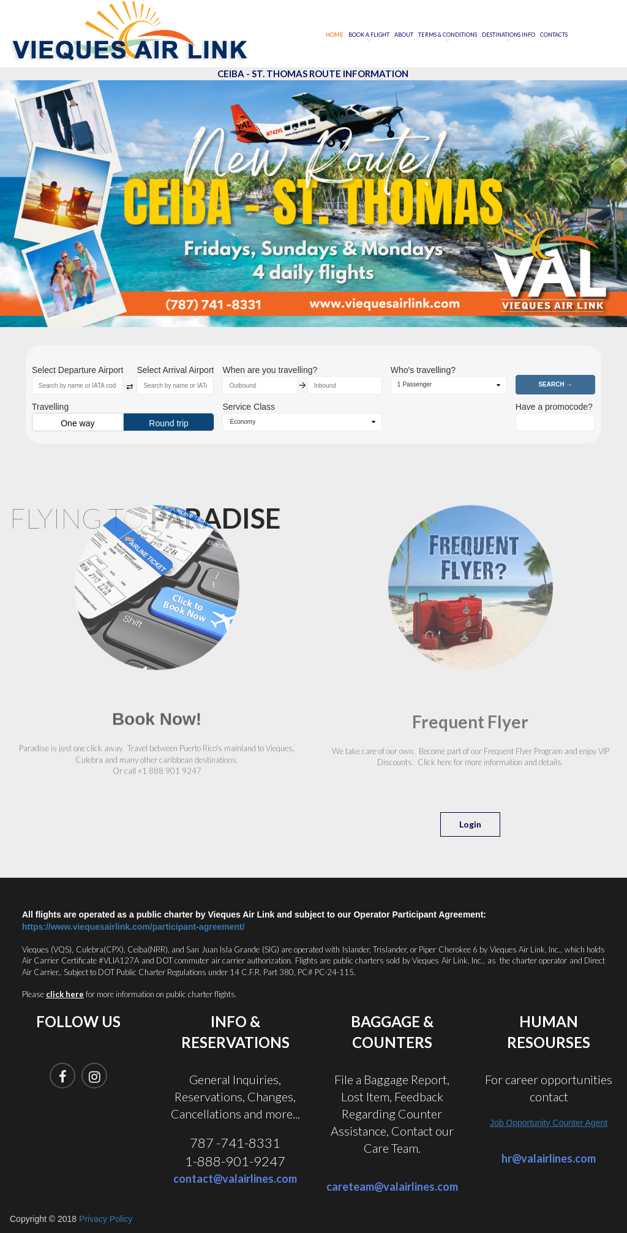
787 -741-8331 (235, 1142)
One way (77, 423)
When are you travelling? (269, 370)
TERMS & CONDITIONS (447, 35)
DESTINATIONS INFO (508, 35)
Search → (555, 384)
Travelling (50, 407)
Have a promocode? (554, 407)
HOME (335, 35)
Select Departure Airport (77, 370)
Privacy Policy (105, 1219)
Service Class (248, 407)
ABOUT (403, 35)
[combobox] (77, 385)
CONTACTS (554, 35)
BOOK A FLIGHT (368, 35)
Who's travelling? (423, 370)
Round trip (169, 423)
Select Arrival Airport (175, 370)
